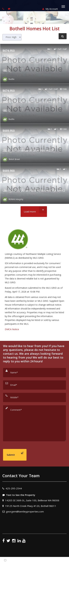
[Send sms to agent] (9, 8)
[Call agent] (3, 8)
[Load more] (34, 211)
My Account (50, 8)
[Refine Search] (63, 36)
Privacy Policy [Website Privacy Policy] (40, 579)
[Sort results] (12, 37)
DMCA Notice (12, 329)
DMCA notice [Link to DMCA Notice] (34, 596)
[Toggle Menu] (63, 6)
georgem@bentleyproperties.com (25, 511)
